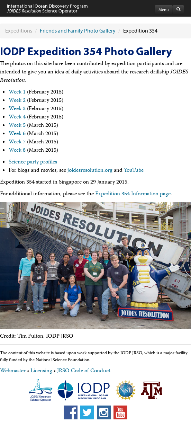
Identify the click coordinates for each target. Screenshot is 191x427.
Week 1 (17, 92)
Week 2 (17, 100)
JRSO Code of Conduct (83, 371)
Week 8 (17, 150)
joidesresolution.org (89, 170)
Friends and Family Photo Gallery (78, 30)
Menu (163, 9)
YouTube (134, 170)
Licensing (41, 371)
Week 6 (17, 134)
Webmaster (13, 371)
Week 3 (17, 109)
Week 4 (17, 117)
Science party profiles (33, 162)
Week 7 (17, 142)
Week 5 (17, 125)
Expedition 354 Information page (133, 194)
